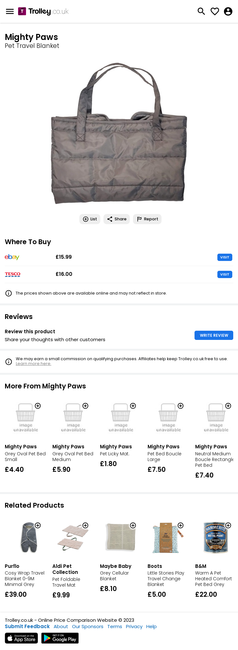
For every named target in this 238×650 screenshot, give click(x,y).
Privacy (134, 626)
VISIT (224, 257)
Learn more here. (33, 364)
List (90, 219)
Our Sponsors (87, 626)
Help (151, 626)
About (61, 626)
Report (147, 219)
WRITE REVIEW (214, 335)
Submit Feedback (27, 626)
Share (117, 219)
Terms (114, 626)
